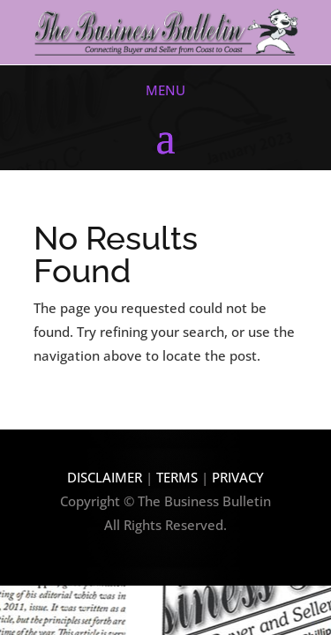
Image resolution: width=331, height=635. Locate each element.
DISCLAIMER (104, 477)
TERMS (178, 477)
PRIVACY (238, 477)
